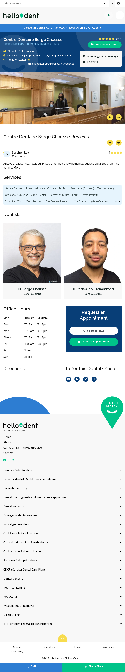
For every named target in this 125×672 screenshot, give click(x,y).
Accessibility (17, 651)
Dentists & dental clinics (18, 470)
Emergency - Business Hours (63, 194)
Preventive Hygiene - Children (41, 188)
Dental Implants (90, 194)
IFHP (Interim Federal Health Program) (28, 624)
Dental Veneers (13, 578)
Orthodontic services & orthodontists (27, 542)
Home (7, 437)
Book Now (94, 666)
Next (119, 117)
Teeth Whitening (105, 188)
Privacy (77, 647)
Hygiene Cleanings (98, 201)
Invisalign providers (16, 524)
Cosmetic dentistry (15, 488)
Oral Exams (80, 201)
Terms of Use (48, 647)
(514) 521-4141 (14, 60)
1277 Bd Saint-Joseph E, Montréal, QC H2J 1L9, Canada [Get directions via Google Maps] (37, 55)
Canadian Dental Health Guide (22, 447)
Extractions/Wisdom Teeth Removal (23, 201)
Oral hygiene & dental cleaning (23, 551)
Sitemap (17, 647)
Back (108, 15)
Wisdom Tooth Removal (18, 606)
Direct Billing (11, 615)
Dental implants (13, 506)
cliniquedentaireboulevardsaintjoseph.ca (51, 62)
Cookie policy (107, 647)
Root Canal (10, 596)
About (7, 442)
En (112, 3)
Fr (105, 3)
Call (31, 666)
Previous (110, 117)
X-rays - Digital (38, 194)
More (16, 167)
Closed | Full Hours (19, 51)
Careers (8, 453)
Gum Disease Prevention (58, 201)
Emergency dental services (20, 515)
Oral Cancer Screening (16, 194)
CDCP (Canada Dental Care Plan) (24, 569)
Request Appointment (104, 44)
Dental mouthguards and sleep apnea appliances (34, 497)
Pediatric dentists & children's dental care (29, 479)
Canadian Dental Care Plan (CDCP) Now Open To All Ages (61, 28)
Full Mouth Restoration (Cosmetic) (76, 188)
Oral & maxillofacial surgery (21, 533)
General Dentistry (14, 188)
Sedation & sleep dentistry (20, 560)
